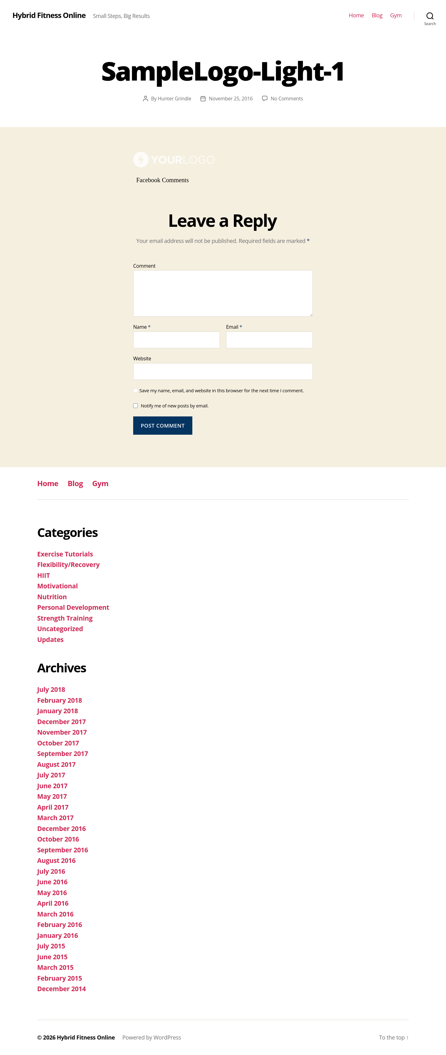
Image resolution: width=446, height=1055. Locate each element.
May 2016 (52, 892)
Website (142, 358)
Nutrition (52, 596)
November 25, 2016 (231, 98)
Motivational (57, 586)
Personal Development (73, 607)
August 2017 (56, 764)
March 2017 (55, 817)
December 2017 (61, 721)
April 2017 (52, 807)
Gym (396, 15)
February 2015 (59, 978)
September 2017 (62, 753)
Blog (377, 15)
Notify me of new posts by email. (174, 405)
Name (142, 327)
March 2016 (55, 914)
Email (234, 327)
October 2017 (58, 743)
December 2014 (61, 988)
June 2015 (52, 956)
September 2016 (62, 850)
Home (356, 15)
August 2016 (56, 860)
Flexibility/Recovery (68, 564)
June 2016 (52, 881)
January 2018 (57, 710)
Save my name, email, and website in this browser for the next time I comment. (221, 390)
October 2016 (58, 839)
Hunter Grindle (174, 98)
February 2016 (59, 924)
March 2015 (55, 967)
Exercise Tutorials (65, 554)
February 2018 (59, 700)
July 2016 (51, 871)
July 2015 (51, 946)
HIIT (43, 575)
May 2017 (52, 796)
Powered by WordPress (151, 1037)
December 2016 (61, 828)
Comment (144, 266)
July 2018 (51, 689)
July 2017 (51, 775)
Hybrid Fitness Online (48, 15)
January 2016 (57, 935)
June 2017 (52, 785)
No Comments (287, 98)
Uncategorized (60, 628)
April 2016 (52, 903)
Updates (50, 639)
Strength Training (65, 618)
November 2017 (62, 732)
